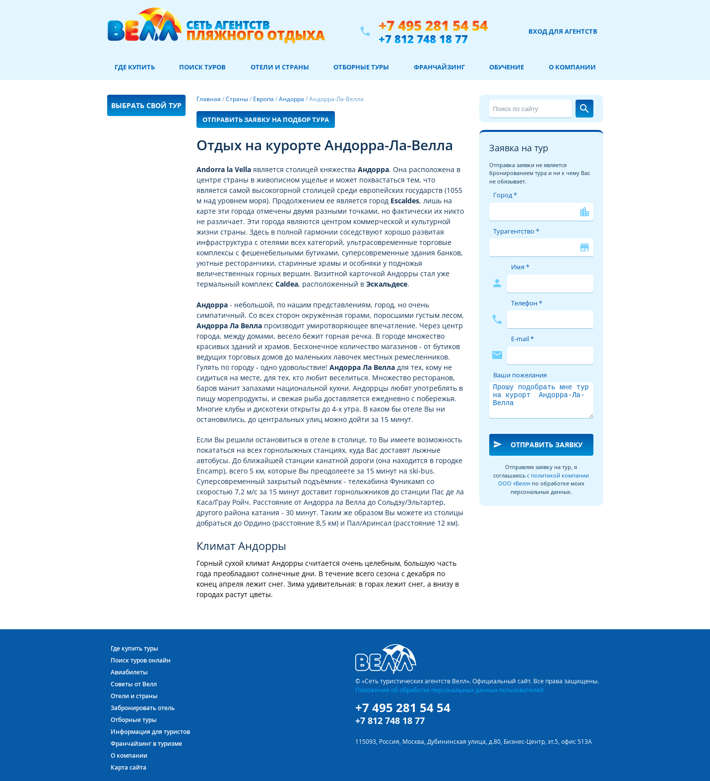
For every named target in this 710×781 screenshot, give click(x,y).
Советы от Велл (134, 684)
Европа (263, 99)
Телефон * (526, 303)
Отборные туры (361, 66)
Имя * (520, 266)
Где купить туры (134, 648)
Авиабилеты (129, 672)
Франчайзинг (439, 66)
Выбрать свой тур (146, 105)
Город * (505, 194)
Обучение (506, 66)
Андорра (291, 99)
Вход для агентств (562, 31)
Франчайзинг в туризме (146, 743)
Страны (237, 99)
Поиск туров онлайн (141, 660)
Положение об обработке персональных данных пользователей (449, 690)
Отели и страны (280, 66)
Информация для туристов (150, 731)
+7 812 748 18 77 (423, 39)
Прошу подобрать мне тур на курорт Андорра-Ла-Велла (541, 400)
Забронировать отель (143, 708)
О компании (572, 66)
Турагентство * (516, 231)
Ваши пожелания (520, 374)
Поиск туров (202, 66)
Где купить (135, 66)
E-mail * (522, 338)
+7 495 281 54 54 (433, 25)
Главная (208, 99)
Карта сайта (128, 767)
